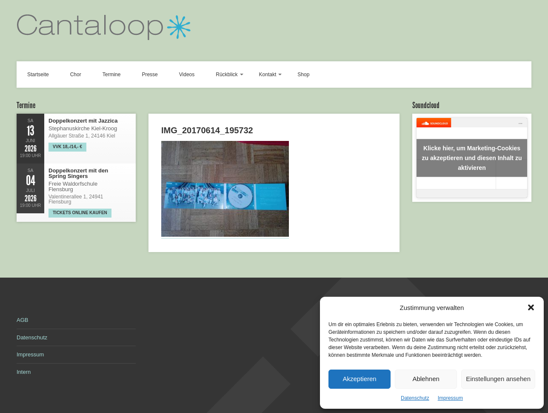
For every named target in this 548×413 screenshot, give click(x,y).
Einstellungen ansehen (498, 378)
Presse (149, 74)
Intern (24, 372)
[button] (531, 307)
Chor (75, 74)
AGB (22, 320)
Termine (112, 74)
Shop (303, 74)
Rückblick (226, 74)
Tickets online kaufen (80, 212)
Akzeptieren (359, 378)
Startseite (38, 74)
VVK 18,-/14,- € (67, 146)
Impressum (450, 398)
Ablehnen (425, 378)
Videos (186, 74)
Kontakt (268, 74)
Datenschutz (415, 398)
